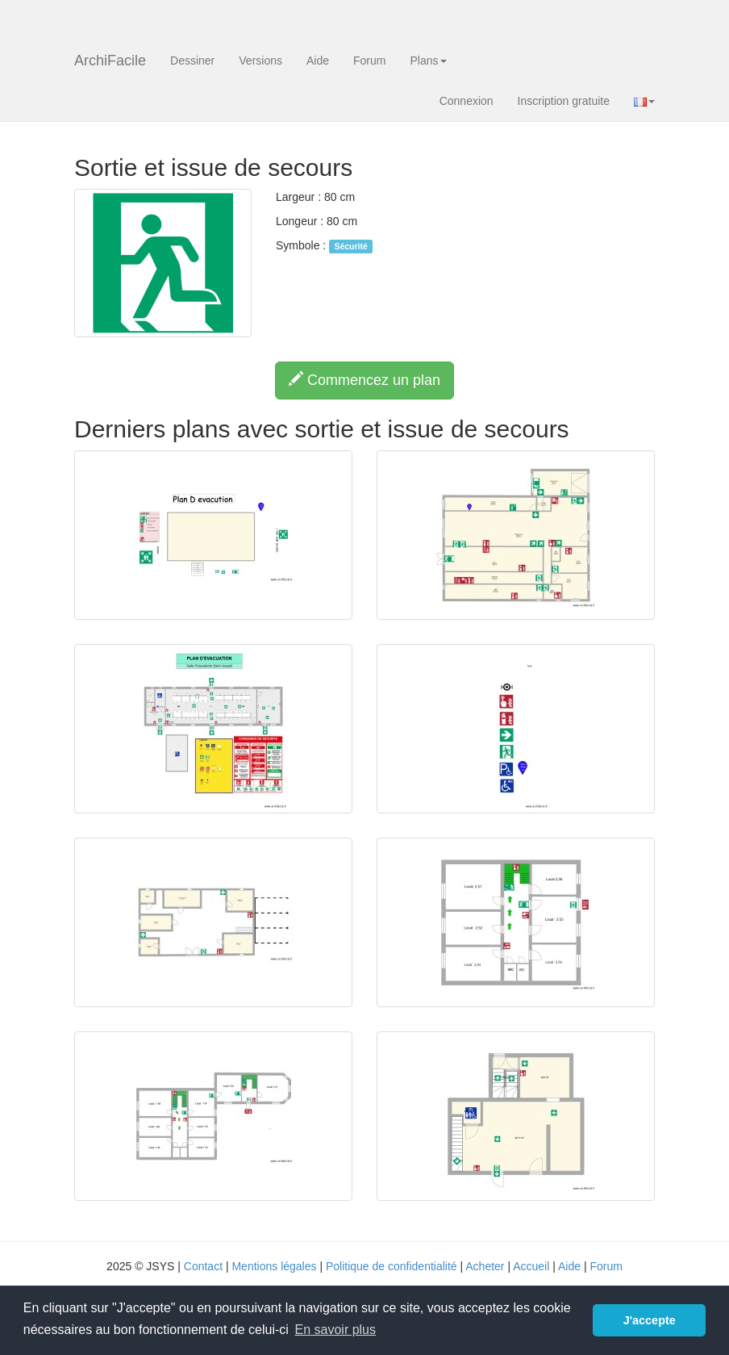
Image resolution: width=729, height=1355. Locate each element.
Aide (317, 60)
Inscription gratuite (564, 100)
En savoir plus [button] (336, 1329)
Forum (369, 60)
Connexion (466, 100)
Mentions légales (273, 1266)
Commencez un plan (364, 379)
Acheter (484, 1266)
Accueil (531, 1266)
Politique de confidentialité (391, 1266)
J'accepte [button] (649, 1320)
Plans (428, 60)
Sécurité (350, 246)
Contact (203, 1266)
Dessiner (192, 60)
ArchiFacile (110, 60)
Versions (260, 60)
